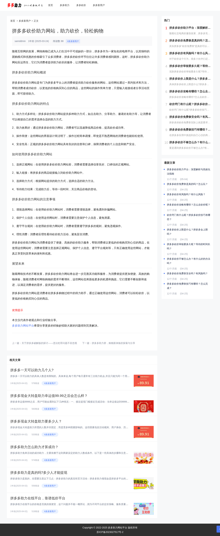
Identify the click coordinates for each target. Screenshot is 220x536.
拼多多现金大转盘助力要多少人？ (36, 421)
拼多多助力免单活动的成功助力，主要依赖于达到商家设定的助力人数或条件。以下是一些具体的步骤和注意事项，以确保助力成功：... (82, 453)
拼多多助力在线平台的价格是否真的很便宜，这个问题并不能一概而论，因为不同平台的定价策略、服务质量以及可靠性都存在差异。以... (83, 504)
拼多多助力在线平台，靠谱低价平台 (37, 498)
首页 (50, 5)
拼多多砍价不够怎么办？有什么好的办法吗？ (188, 260)
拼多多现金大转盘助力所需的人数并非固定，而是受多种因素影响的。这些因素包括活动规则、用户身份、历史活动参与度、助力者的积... (83, 427)
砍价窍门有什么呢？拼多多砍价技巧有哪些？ (188, 217)
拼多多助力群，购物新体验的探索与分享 (113, 343)
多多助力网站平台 (23, 325)
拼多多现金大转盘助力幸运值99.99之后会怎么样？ (49, 396)
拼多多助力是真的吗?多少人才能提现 (38, 472)
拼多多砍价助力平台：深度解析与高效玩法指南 (188, 171)
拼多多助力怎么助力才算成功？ (34, 447)
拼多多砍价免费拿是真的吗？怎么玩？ (187, 184)
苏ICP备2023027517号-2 (110, 532)
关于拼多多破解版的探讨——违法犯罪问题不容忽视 (49, 343)
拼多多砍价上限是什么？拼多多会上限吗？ (187, 231)
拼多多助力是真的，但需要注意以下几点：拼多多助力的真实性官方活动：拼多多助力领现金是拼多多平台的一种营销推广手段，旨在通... (83, 478)
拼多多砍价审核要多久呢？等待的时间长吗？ (188, 246)
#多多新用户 (73, 41)
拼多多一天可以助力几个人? (31, 370)
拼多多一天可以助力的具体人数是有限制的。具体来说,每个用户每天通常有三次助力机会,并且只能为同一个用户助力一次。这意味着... (81, 376)
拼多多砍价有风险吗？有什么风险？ (186, 194)
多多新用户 (99, 5)
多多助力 (64, 5)
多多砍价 (81, 5)
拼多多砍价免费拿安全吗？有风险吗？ (187, 273)
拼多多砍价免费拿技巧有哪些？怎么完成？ (187, 285)
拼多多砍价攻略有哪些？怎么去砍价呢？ (188, 204)
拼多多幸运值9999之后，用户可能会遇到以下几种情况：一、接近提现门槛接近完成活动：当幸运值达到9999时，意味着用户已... (79, 401)
